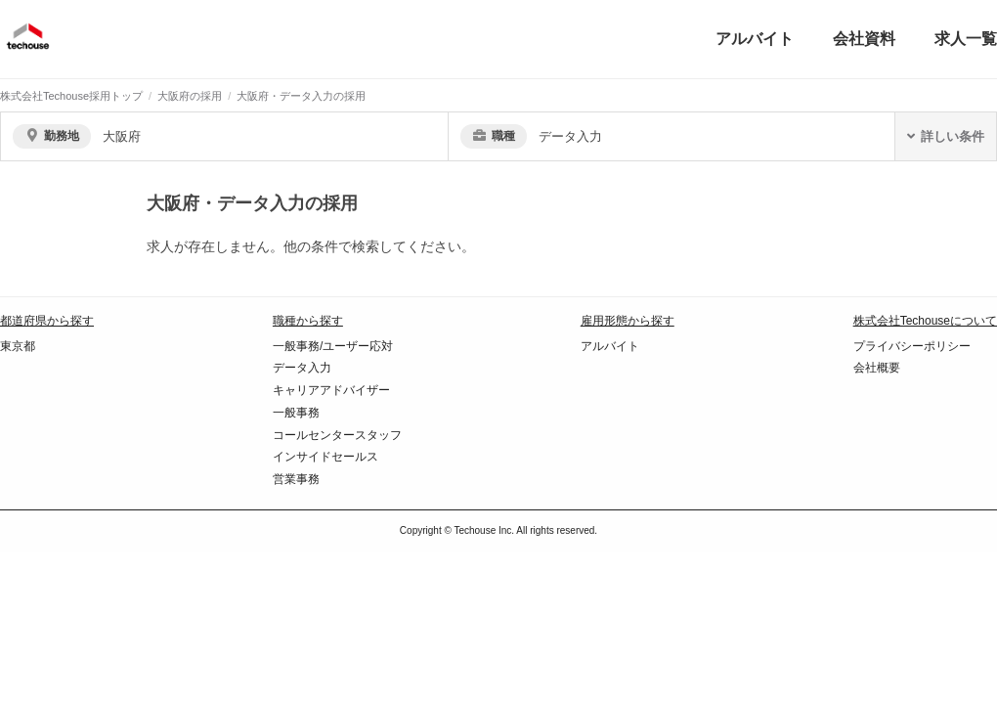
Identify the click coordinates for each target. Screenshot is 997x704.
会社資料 (864, 38)
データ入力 (302, 367)
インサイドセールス (325, 456)
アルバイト (754, 38)
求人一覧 (965, 38)
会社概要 (876, 367)
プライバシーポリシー (912, 346)
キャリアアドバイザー (331, 390)
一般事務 (296, 412)
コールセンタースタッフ (337, 435)
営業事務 (296, 479)
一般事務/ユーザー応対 (333, 346)
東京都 (17, 346)
